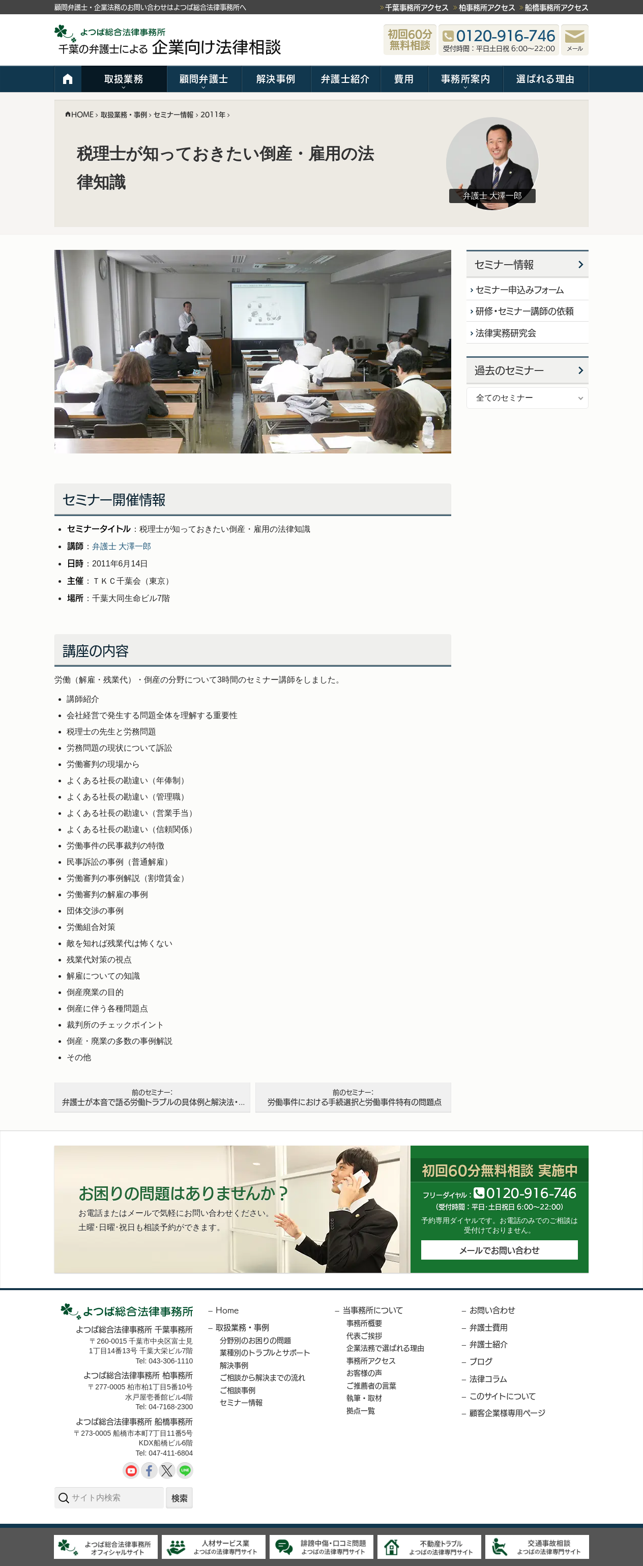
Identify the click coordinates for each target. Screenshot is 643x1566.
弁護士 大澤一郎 (121, 546)
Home (227, 1310)
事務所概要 (364, 1323)
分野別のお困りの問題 (255, 1340)
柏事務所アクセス (487, 7)
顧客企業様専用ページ (507, 1412)
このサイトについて (503, 1396)
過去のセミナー (509, 371)
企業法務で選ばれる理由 (385, 1348)
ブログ (481, 1361)
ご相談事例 (237, 1390)
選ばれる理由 (545, 78)
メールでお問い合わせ (499, 1250)
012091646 (531, 1192)
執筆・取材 (364, 1397)
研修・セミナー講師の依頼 (525, 311)
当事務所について (373, 1310)
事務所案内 (465, 78)
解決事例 (276, 78)
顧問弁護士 (204, 78)
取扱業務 (123, 78)
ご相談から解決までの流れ (262, 1377)
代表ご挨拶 (364, 1335)
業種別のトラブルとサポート (265, 1352)
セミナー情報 (504, 264)
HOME (67, 79)
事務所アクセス (371, 1360)
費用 (404, 78)
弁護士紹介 (345, 78)
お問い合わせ (492, 1310)
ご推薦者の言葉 (371, 1385)
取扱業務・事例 (242, 1327)
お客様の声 (364, 1372)
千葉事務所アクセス (417, 7)
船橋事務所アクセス (557, 7)
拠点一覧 (360, 1410)
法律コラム (488, 1378)
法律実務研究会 (506, 332)
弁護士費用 (489, 1327)
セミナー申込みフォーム (520, 289)
